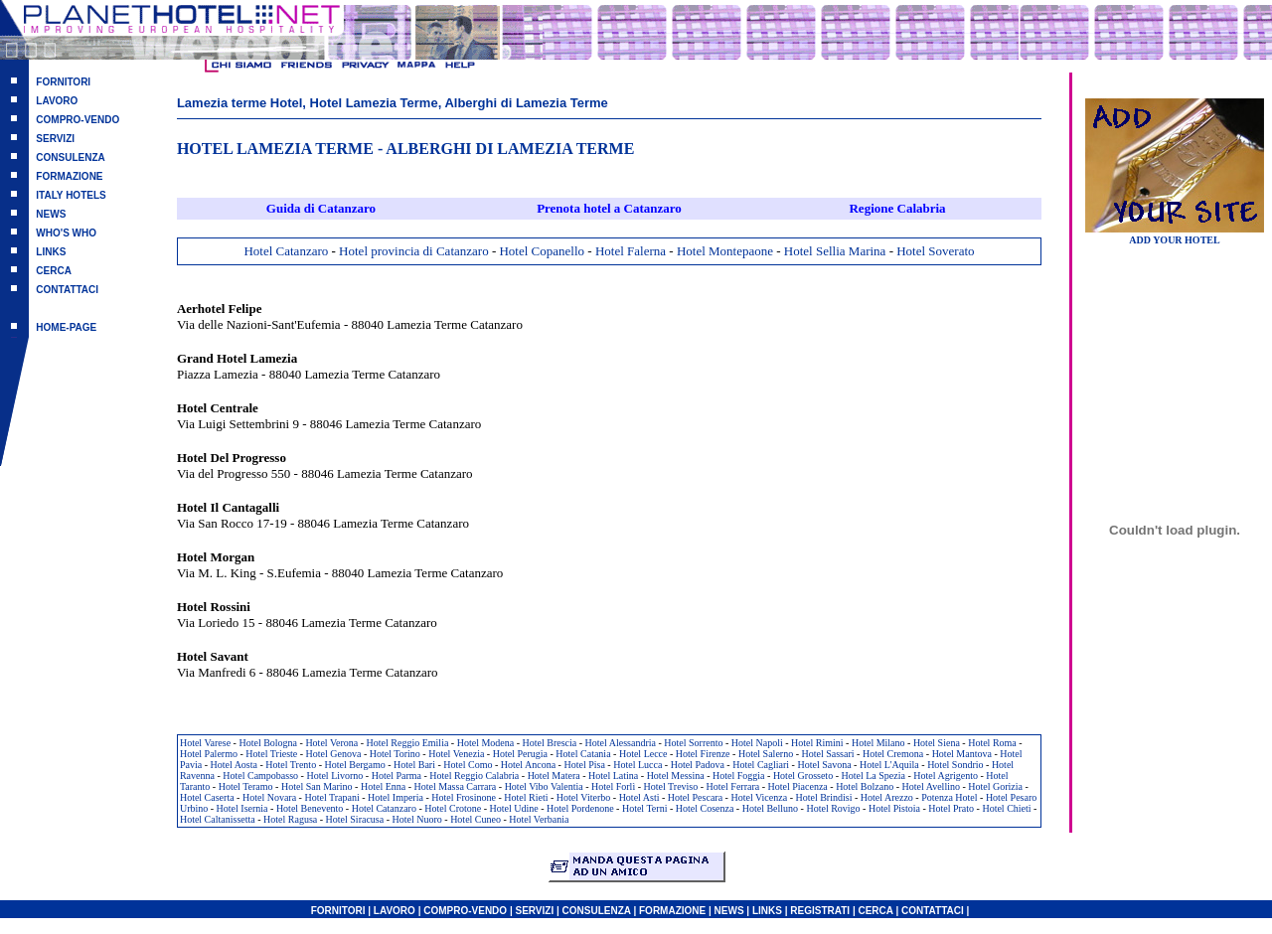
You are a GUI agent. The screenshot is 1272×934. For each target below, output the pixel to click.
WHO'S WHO (66, 233)
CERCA (54, 270)
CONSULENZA (70, 157)
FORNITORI (63, 82)
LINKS (51, 251)
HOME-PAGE (66, 327)
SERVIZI (55, 138)
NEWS (51, 214)
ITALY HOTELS (70, 195)
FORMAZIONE (69, 176)
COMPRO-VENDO (77, 119)
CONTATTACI (67, 289)
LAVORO (57, 100)
